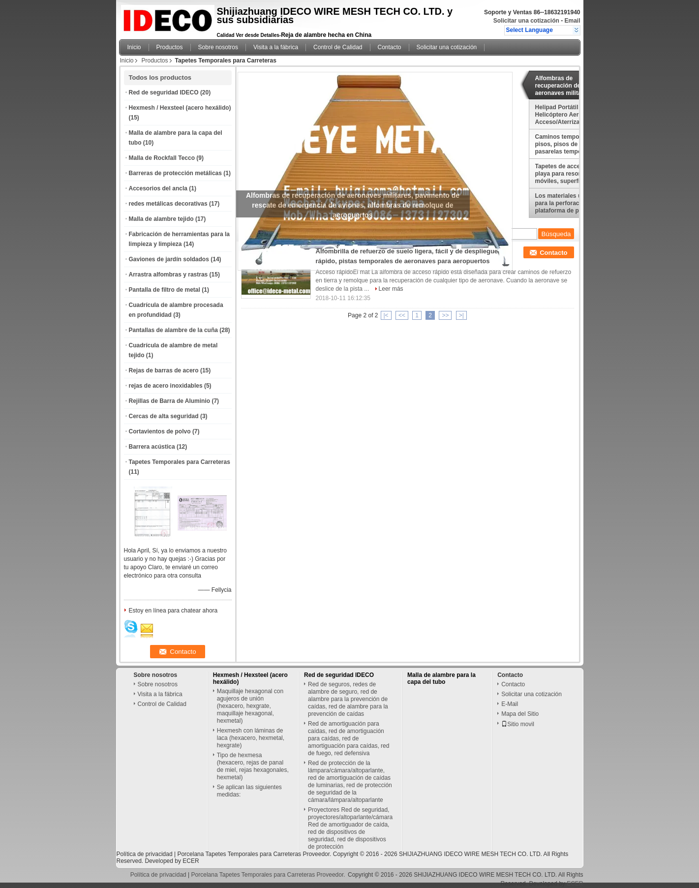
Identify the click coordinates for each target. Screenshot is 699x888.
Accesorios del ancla (158, 188)
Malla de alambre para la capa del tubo (441, 678)
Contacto (389, 47)
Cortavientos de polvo (160, 431)
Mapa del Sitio (520, 713)
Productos (169, 47)
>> (445, 315)
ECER (190, 860)
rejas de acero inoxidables (166, 385)
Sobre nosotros (218, 47)
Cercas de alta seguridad (164, 416)
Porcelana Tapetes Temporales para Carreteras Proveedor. (255, 854)
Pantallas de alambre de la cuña (173, 330)
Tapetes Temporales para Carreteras (179, 462)
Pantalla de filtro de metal (164, 289)
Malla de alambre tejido (161, 218)
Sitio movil (517, 724)
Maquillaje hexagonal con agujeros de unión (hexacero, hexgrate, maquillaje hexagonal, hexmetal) (250, 706)
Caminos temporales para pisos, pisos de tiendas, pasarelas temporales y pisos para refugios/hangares (571, 144)
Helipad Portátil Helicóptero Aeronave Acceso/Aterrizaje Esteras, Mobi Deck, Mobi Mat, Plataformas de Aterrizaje (571, 114)
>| (461, 315)
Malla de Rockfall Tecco (162, 157)
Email (572, 20)
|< (386, 315)
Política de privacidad (145, 854)
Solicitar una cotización (526, 20)
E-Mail (509, 704)
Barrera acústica (152, 446)
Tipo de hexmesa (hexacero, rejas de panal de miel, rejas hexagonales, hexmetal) (253, 766)
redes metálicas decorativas (168, 203)
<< (401, 315)
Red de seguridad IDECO (164, 92)
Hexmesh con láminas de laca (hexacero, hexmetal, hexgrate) (250, 738)
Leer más (391, 288)
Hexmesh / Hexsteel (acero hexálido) (180, 107)
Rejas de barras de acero (164, 370)
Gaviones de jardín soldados (169, 259)
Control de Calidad (337, 47)
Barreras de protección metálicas (175, 173)
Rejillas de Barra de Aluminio (170, 401)
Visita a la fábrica (275, 47)
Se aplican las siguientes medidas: (249, 791)
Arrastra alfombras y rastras (168, 274)
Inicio (134, 47)
